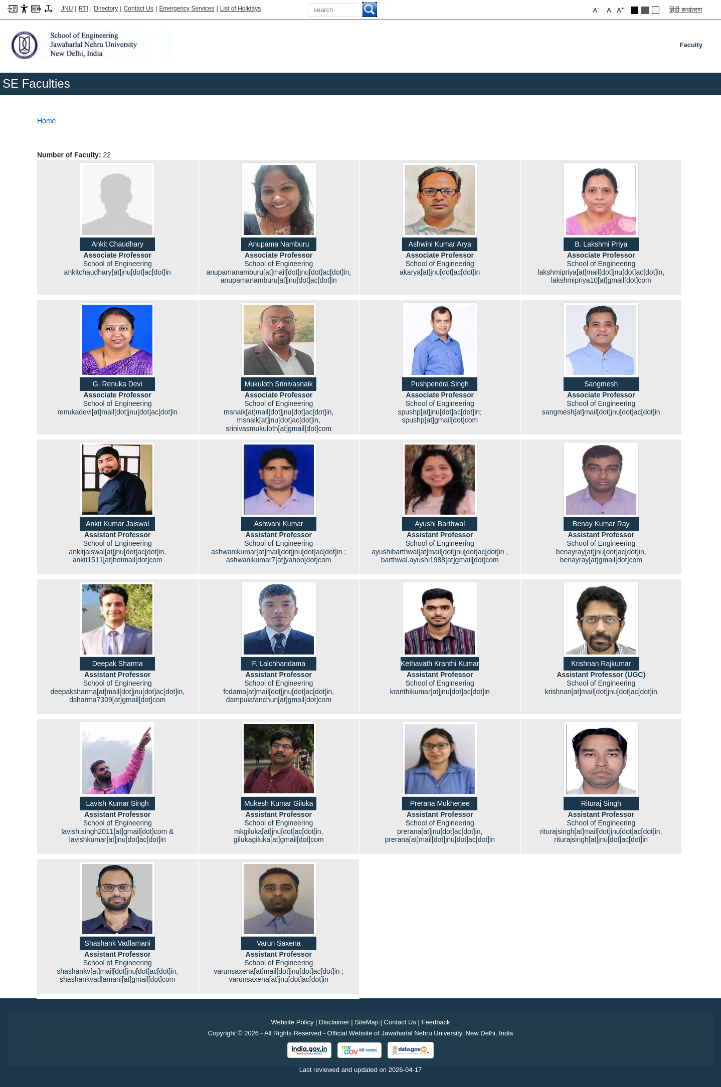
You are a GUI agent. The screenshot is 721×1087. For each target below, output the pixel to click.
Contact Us (138, 8)
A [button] (620, 10)
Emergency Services (186, 8)
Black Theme (634, 10)
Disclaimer (334, 1022)
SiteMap (366, 1022)
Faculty (693, 47)
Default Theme (655, 10)
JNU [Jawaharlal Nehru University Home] (67, 8)
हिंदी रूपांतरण (685, 10)
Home (46, 121)
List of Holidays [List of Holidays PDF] (240, 8)
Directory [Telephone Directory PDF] (106, 8)
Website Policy (292, 1022)
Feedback (436, 1022)
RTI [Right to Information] (83, 8)
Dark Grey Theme (645, 10)
